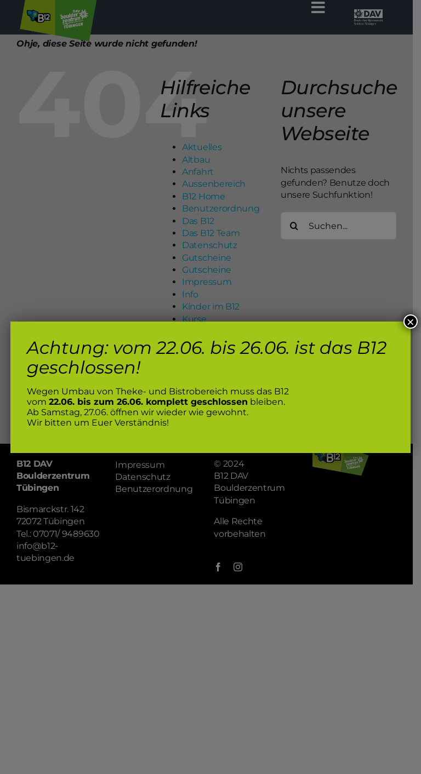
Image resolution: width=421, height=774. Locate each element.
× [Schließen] (410, 321)
